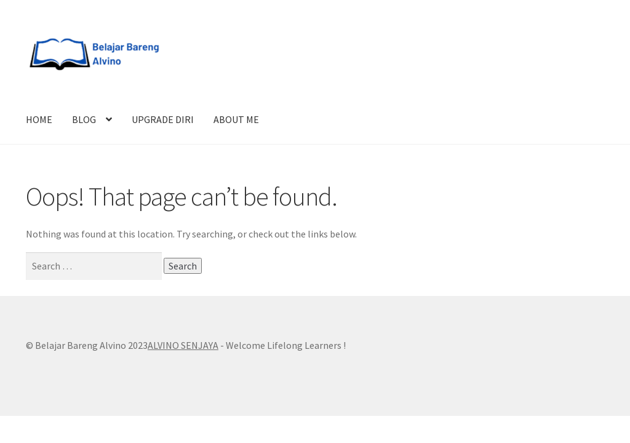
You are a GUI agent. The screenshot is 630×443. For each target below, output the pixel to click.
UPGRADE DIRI (163, 119)
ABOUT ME (236, 119)
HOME (39, 119)
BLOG (84, 119)
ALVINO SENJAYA (183, 345)
